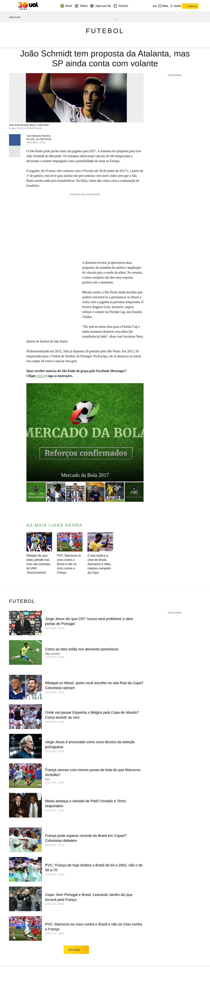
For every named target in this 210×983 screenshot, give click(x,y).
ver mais (76, 950)
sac (155, 6)
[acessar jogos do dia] (17, 17)
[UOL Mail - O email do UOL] (163, 6)
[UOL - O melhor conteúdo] (28, 6)
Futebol (105, 30)
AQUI (41, 376)
